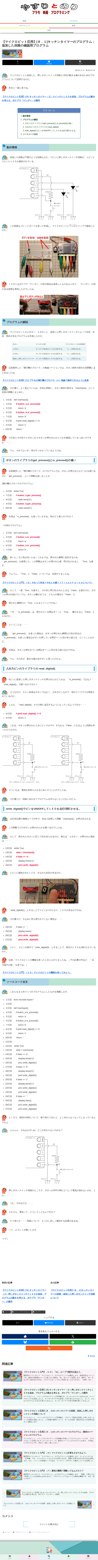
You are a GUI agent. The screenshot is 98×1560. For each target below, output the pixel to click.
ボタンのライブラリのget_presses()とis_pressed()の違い (49, 124)
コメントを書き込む (49, 1526)
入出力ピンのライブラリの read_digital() (42, 127)
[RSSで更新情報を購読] (49, 1349)
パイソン (6, 1313)
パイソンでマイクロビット (21, 1313)
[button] (80, 62)
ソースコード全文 (29, 135)
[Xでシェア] (17, 62)
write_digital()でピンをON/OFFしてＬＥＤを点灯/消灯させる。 (51, 131)
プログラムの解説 (29, 120)
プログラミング (39, 1313)
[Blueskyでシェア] (49, 62)
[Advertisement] (49, 1261)
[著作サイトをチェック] (25, 1337)
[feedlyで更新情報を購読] (72, 1343)
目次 (45, 110)
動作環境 (26, 116)
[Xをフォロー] (72, 1337)
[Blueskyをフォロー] (25, 1343)
